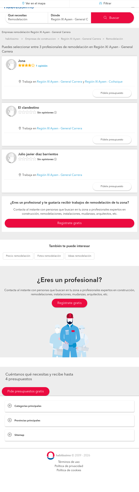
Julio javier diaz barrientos (38, 163)
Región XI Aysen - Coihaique (104, 90)
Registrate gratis (69, 232)
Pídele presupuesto (112, 102)
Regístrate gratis (69, 312)
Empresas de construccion (40, 39)
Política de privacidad (69, 475)
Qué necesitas (17, 15)
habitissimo (12, 39)
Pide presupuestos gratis (25, 400)
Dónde (55, 15)
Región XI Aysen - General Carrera (81, 39)
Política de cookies (69, 479)
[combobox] (26, 17)
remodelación (18, 265)
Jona (21, 70)
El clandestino (28, 116)
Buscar (111, 18)
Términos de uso (69, 471)
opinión (41, 75)
